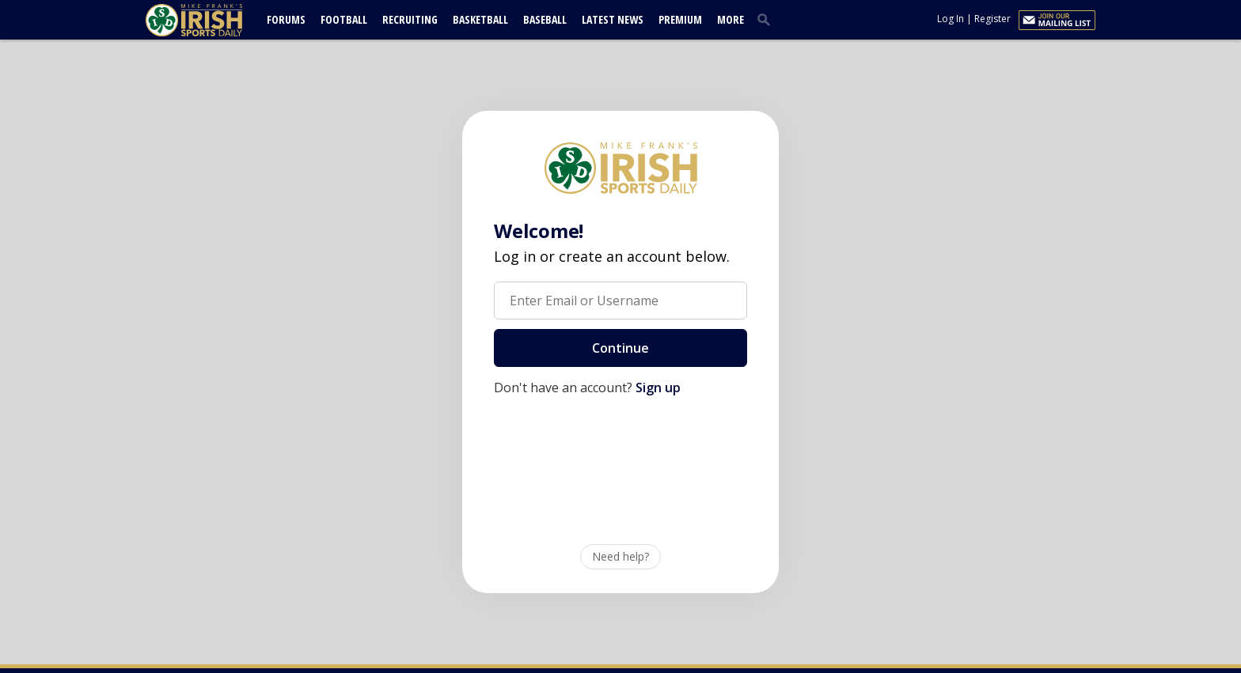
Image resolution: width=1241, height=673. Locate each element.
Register (992, 18)
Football (344, 19)
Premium (680, 19)
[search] (766, 19)
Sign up (658, 387)
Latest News (612, 19)
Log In (950, 18)
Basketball (480, 19)
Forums (286, 19)
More (730, 19)
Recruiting (410, 19)
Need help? (620, 556)
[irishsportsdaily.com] (213, 20)
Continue (620, 348)
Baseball (545, 19)
